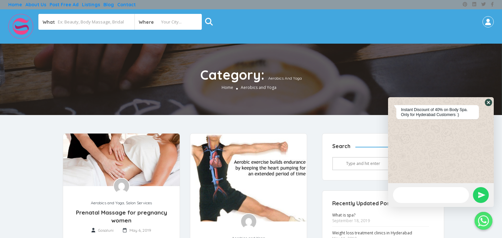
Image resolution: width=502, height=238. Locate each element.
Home (15, 5)
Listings (91, 5)
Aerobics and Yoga (107, 202)
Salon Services (139, 202)
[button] (488, 102)
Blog (108, 5)
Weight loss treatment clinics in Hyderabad (372, 233)
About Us (35, 5)
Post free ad (64, 5)
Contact (126, 5)
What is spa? (343, 215)
